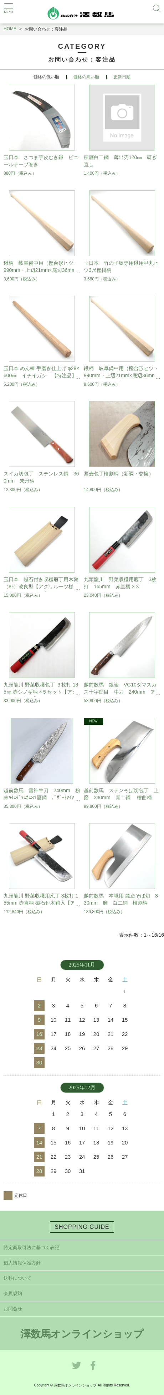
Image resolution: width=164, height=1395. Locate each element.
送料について (17, 1278)
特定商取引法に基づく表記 (31, 1247)
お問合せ (13, 1308)
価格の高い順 (86, 76)
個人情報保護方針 (22, 1262)
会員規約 (13, 1293)
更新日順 (121, 76)
